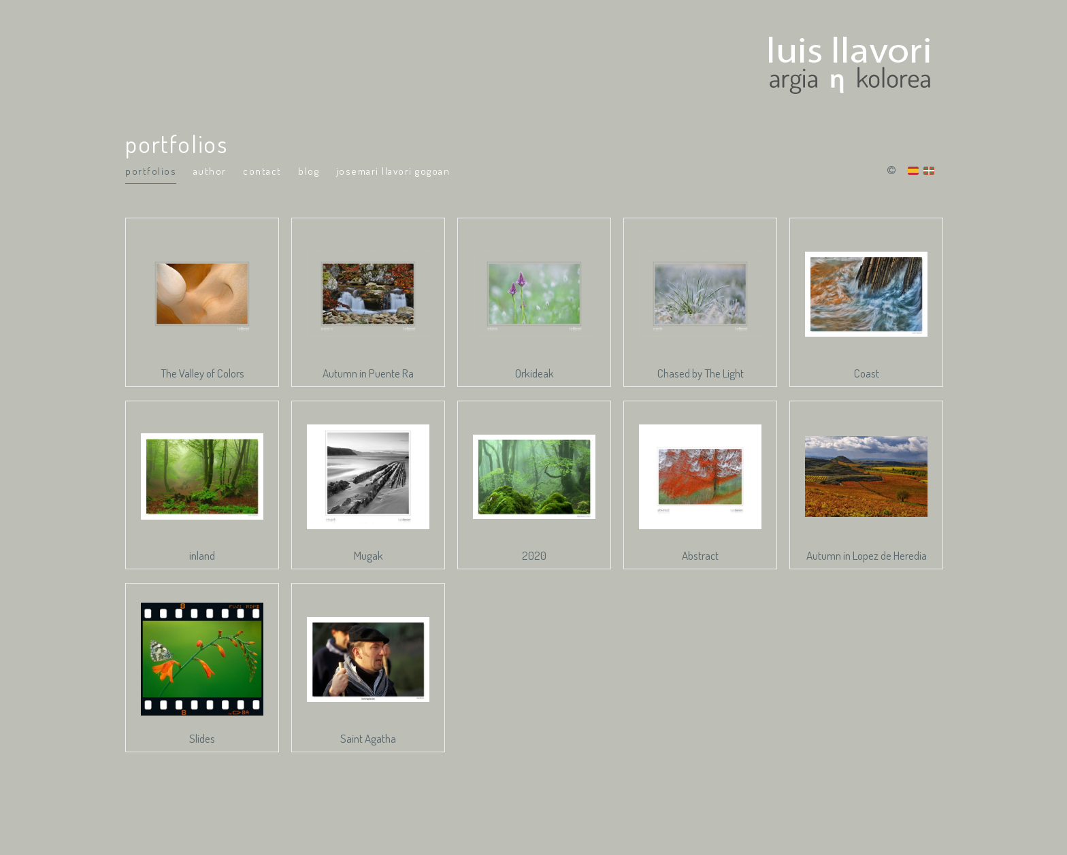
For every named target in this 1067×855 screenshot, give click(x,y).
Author (210, 171)
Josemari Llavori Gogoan (393, 171)
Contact (262, 171)
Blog (308, 171)
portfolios (150, 171)
